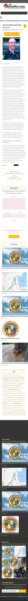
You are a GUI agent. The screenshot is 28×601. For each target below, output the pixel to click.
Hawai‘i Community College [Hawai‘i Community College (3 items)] (13, 387)
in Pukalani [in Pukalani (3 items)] (15, 395)
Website (14, 220)
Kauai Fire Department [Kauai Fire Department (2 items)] (9, 399)
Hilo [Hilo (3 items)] (7, 390)
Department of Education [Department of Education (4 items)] (11, 381)
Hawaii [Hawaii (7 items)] (13, 386)
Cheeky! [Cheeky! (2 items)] (20, 375)
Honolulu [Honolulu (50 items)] (13, 389)
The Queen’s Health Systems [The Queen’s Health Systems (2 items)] (14, 407)
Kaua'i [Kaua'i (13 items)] (10, 397)
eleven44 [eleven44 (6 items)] (10, 384)
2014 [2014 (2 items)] (15, 375)
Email (20, 212)
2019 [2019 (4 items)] (17, 375)
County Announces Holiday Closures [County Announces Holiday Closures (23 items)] (13, 378)
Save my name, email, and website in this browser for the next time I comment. (14, 231)
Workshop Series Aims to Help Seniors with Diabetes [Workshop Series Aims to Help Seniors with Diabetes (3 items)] (14, 414)
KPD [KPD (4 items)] (12, 401)
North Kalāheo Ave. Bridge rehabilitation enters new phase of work (14, 291)
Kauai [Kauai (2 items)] (3, 399)
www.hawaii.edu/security (8, 162)
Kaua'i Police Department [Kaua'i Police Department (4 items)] (18, 397)
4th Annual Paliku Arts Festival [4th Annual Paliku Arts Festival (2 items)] (8, 375)
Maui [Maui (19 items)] (4, 403)
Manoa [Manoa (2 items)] (23, 401)
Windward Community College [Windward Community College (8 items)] (16, 413)
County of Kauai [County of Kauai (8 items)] (15, 380)
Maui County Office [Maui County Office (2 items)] (10, 403)
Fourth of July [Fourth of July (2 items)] (15, 383)
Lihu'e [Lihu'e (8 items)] (19, 401)
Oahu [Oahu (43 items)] (17, 403)
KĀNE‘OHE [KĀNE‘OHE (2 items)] (15, 401)
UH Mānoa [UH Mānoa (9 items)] (14, 411)
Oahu (21, 30)
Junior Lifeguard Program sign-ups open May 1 (10, 338)
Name (8, 212)
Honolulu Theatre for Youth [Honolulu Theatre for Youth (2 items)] (16, 391)
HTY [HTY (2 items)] (12, 395)
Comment (14, 196)
